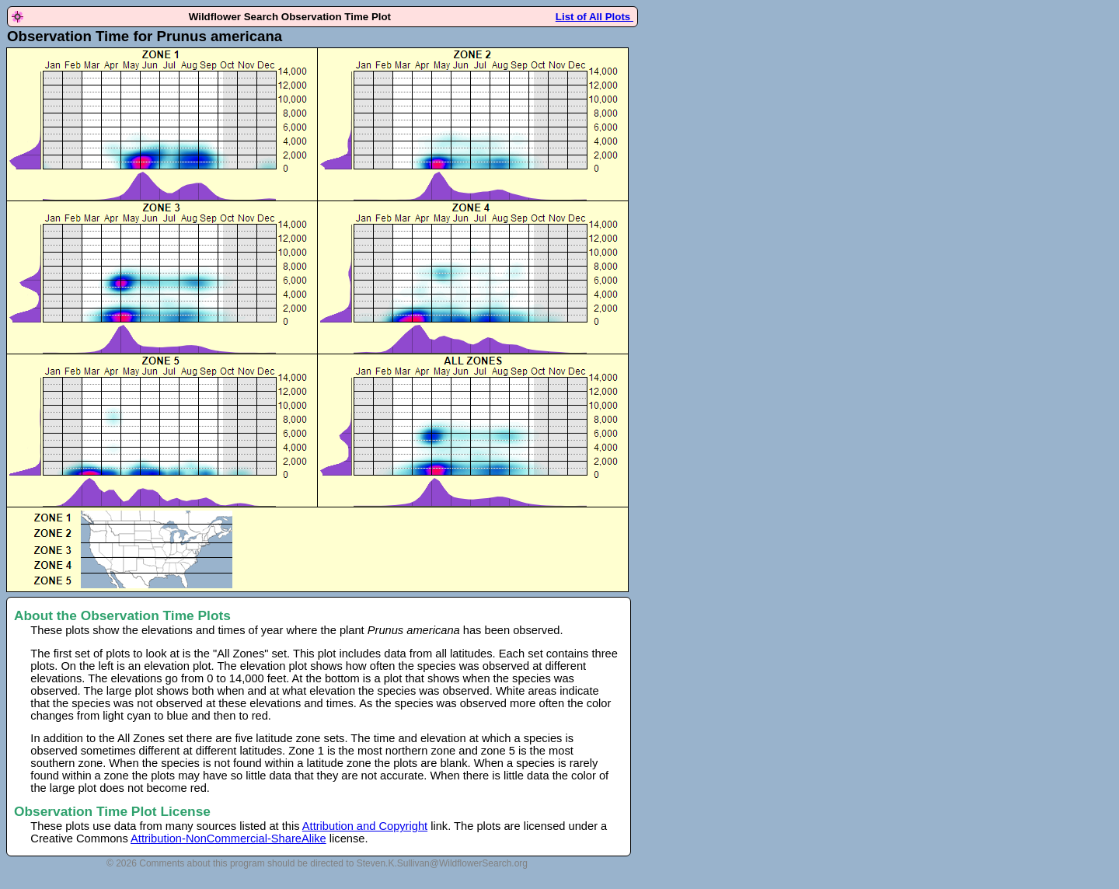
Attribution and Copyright (364, 826)
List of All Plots (594, 17)
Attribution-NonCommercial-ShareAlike (228, 838)
